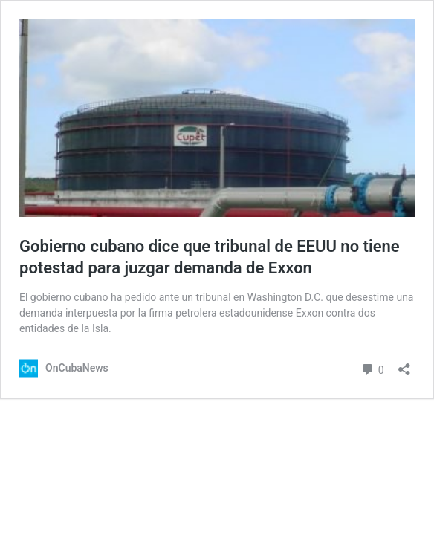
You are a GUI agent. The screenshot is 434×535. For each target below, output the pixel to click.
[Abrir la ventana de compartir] (404, 364)
